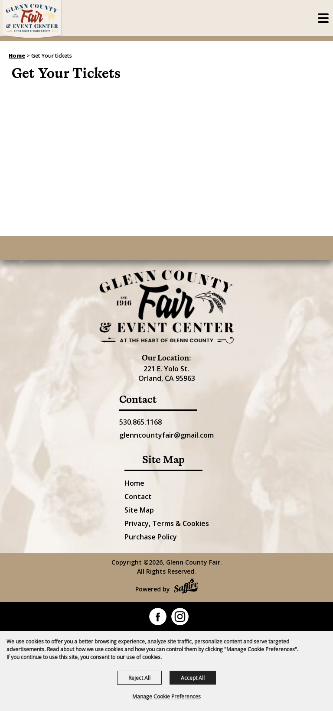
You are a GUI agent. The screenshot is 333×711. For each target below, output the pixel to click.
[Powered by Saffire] (186, 587)
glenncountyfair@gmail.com (166, 435)
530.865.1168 (140, 422)
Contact (138, 496)
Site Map (139, 510)
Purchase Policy (150, 537)
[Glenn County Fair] (32, 19)
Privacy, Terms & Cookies (166, 523)
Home (17, 55)
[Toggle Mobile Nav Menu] (323, 18)
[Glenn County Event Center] (166, 307)
